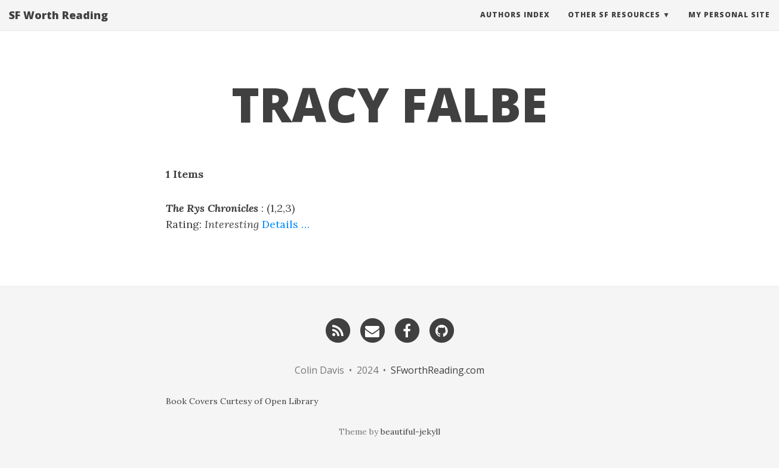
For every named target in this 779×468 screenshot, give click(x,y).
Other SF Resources (614, 26)
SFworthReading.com (437, 370)
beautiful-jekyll (410, 431)
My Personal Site (729, 26)
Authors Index (515, 26)
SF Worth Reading (58, 27)
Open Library (291, 401)
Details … (286, 224)
